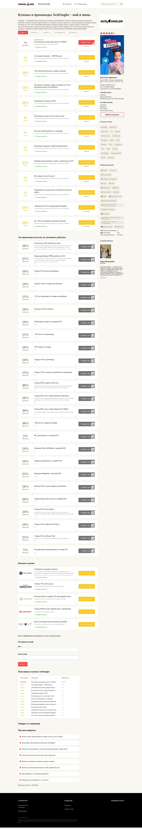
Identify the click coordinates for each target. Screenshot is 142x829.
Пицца (116, 188)
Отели (116, 192)
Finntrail (114, 149)
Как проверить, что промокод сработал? (35, 775)
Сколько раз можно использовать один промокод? (38, 756)
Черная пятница (106, 227)
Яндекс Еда (113, 127)
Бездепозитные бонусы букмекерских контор (108, 205)
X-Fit (102, 149)
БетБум (103, 158)
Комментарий (22, 655)
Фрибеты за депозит (108, 210)
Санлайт (117, 132)
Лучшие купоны (69, 810)
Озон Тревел (104, 132)
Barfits (112, 140)
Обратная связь (22, 812)
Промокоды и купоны (24, 786)
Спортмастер (116, 136)
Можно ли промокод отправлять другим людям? (38, 763)
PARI (108, 149)
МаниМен (104, 127)
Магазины (67, 806)
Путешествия (106, 192)
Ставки (104, 171)
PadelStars (111, 158)
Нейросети (119, 227)
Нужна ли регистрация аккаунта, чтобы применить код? (41, 769)
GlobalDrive (118, 145)
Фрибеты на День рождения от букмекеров (111, 218)
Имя (19, 647)
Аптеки (113, 171)
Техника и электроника (108, 179)
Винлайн (103, 145)
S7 (111, 132)
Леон (117, 140)
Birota (110, 145)
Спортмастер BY (116, 153)
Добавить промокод (112, 115)
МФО (103, 197)
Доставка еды (106, 175)
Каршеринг (105, 214)
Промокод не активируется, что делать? (35, 781)
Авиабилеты (105, 188)
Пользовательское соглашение (23, 807)
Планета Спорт (105, 136)
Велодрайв (104, 140)
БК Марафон (105, 153)
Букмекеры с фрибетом (108, 201)
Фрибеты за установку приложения (108, 223)
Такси (111, 184)
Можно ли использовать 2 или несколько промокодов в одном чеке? (45, 750)
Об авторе (103, 278)
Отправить (22, 665)
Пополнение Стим (115, 197)
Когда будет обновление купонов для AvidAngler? (38, 744)
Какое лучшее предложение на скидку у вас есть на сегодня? (42, 738)
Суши (103, 184)
